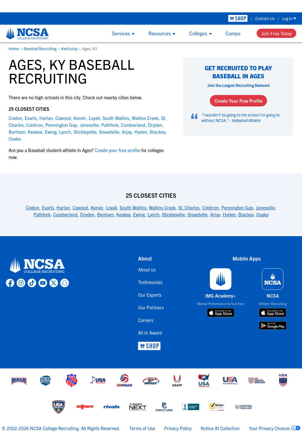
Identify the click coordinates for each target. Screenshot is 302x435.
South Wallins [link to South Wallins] (115, 118)
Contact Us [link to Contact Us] (264, 18)
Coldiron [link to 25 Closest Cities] (210, 207)
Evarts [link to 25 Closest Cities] (48, 207)
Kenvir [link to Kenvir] (79, 118)
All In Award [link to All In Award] (150, 332)
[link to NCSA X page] (53, 283)
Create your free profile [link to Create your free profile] (117, 150)
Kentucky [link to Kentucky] (69, 48)
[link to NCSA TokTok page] (32, 283)
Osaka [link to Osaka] (15, 138)
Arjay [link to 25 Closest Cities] (215, 214)
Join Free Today (276, 33)
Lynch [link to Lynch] (65, 132)
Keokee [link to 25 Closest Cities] (123, 214)
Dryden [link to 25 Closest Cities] (87, 214)
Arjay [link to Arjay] (127, 132)
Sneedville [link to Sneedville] (109, 132)
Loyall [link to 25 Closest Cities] (111, 207)
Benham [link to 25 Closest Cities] (105, 214)
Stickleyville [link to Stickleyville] (84, 132)
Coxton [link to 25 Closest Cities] (32, 207)
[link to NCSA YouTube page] (42, 283)
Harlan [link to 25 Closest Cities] (63, 207)
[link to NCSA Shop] (237, 18)
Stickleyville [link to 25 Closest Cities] (173, 214)
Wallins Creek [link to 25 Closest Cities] (162, 207)
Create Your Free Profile (238, 101)
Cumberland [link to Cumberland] (133, 125)
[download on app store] (220, 312)
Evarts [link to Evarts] (31, 118)
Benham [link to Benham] (17, 132)
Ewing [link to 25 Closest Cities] (139, 214)
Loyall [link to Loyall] (94, 118)
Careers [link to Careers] (145, 320)
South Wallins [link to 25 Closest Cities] (133, 207)
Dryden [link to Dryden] (155, 125)
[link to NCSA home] (37, 265)
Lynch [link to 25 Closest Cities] (153, 214)
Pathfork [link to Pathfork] (109, 125)
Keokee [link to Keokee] (35, 132)
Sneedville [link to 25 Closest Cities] (197, 214)
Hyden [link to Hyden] (140, 132)
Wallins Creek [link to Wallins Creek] (145, 118)
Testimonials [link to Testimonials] (150, 282)
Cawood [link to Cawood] (63, 118)
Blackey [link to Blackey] (157, 132)
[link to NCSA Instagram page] (21, 283)
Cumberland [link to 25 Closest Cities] (65, 214)
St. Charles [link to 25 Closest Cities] (189, 207)
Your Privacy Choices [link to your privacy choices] (269, 428)
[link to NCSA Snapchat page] (64, 283)
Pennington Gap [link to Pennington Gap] (61, 125)
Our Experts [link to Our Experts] (149, 295)
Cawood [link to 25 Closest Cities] (80, 207)
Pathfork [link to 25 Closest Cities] (42, 214)
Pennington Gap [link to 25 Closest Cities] (237, 207)
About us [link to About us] (147, 269)
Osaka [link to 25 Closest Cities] (262, 214)
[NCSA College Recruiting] (27, 33)
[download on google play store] (273, 325)
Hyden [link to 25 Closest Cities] (229, 214)
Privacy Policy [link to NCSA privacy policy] (177, 428)
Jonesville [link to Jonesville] (89, 125)
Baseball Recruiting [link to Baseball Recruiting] (40, 48)
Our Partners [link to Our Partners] (151, 307)
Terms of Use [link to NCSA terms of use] (142, 428)
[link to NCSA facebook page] (10, 283)
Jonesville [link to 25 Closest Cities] (265, 207)
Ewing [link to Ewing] (51, 132)
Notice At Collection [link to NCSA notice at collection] (220, 428)
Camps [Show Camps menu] (233, 33)
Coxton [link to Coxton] (15, 118)
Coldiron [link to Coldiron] (34, 125)
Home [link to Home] (14, 48)
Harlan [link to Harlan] (46, 118)
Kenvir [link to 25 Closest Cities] (97, 207)
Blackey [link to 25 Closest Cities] (246, 214)
